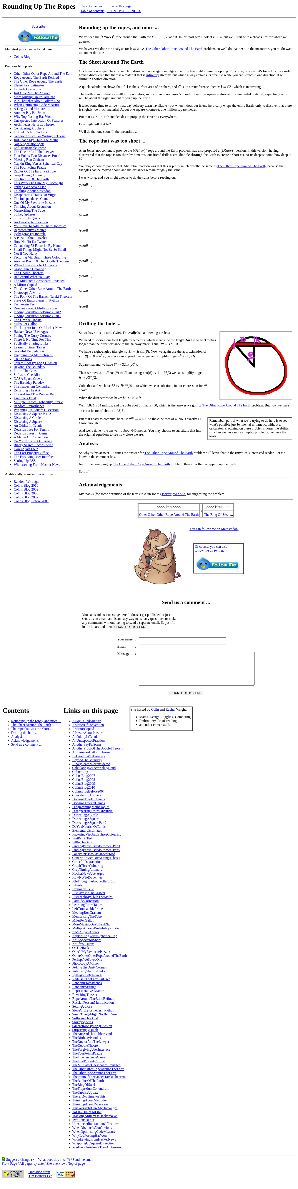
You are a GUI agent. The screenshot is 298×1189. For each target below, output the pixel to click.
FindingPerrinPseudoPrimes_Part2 (96, 856)
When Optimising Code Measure (37, 105)
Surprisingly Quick (27, 218)
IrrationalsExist (83, 895)
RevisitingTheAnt (84, 1001)
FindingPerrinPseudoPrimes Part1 (37, 316)
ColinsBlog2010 (83, 794)
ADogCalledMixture (86, 727)
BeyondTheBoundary (87, 766)
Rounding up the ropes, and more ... (36, 727)
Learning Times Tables (29, 347)
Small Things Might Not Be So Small (40, 249)
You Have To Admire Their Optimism (40, 226)
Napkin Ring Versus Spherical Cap (38, 163)
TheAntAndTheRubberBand (92, 1040)
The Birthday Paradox (29, 382)
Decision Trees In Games (31, 433)
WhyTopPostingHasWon (89, 1142)
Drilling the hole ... (24, 739)
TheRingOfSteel (83, 1091)
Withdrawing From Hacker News (37, 464)
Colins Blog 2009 (26, 489)
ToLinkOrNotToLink (87, 1118)
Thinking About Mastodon (32, 191)
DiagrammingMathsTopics (90, 813)
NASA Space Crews (28, 378)
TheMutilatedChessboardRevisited (96, 1071)
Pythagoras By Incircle (30, 234)
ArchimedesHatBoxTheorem (92, 759)
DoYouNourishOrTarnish (89, 833)
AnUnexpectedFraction (88, 747)
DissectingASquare (85, 825)
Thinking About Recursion (32, 206)
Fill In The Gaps (25, 371)
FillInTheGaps (82, 849)
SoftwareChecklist (85, 1024)
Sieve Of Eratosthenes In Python (36, 300)
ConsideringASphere (86, 802)
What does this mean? (53, 1166)
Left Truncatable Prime (30, 148)
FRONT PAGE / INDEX (124, 11)
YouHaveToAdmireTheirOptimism (96, 1154)
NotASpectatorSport (86, 946)
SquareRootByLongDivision (92, 1032)
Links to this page (119, 6)
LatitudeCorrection (85, 907)
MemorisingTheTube (87, 923)
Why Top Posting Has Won (33, 116)
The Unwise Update (28, 320)
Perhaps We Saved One (30, 187)
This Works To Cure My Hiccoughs (38, 183)
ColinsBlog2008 (83, 786)
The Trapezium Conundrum (33, 386)
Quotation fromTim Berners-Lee (40, 1180)
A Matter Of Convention (31, 437)
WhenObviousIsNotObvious (92, 1134)
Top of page (76, 1170)
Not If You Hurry (26, 253)
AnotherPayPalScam (86, 751)
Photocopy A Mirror (28, 292)
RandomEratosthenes (87, 989)
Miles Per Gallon (25, 324)
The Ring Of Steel (216, 514)
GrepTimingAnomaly (87, 876)
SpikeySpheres (82, 1028)
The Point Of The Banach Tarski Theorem (43, 296)
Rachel (170, 716)
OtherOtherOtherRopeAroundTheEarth (99, 962)
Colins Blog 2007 (26, 497)
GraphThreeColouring (87, 872)
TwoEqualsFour (83, 1126)
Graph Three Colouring (30, 269)
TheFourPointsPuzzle (87, 1060)
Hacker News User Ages (31, 331)
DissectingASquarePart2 (89, 829)
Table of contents (92, 11)
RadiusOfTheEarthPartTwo (91, 985)
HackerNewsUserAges (88, 880)
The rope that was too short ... (32, 735)
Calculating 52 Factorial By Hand (37, 245)
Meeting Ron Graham (29, 159)
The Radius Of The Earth (31, 179)
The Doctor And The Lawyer (34, 152)
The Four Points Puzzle (30, 167)
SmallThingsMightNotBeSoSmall (95, 1021)
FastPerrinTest (82, 845)
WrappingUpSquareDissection (93, 1150)
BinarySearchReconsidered (91, 770)
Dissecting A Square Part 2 (32, 414)
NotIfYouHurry (83, 950)
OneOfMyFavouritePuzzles (91, 958)
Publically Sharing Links (31, 343)
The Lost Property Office (31, 453)
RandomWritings (84, 993)
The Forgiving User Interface (34, 457)
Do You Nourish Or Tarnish (33, 441)
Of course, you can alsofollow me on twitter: (211, 548)
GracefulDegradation (87, 868)
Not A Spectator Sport (29, 144)
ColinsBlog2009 (83, 790)
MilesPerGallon (83, 927)
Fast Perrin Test (24, 304)
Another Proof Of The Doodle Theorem (41, 261)
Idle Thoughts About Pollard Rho (37, 101)
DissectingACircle (85, 821)
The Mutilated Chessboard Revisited (39, 281)
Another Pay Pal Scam (29, 112)
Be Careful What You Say (32, 277)
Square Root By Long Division (35, 363)
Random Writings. (26, 481)
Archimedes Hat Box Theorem (35, 124)
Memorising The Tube (29, 210)
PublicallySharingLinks (88, 978)
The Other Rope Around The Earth (38, 81)
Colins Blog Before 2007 (31, 501)
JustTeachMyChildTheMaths (92, 903)
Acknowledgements (25, 747)
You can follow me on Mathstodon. (214, 529)
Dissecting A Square (28, 421)
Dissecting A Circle (27, 418)
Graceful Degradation (29, 351)
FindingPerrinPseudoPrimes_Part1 (96, 852)
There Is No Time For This (32, 339)
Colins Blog (22, 56)
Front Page (9, 1170)
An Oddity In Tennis (28, 425)
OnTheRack (80, 954)
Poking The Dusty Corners (32, 335)
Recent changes (91, 6)
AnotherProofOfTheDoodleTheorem (97, 755)
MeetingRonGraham (86, 919)
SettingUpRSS (82, 1013)
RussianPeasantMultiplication (93, 1009)
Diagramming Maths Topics (33, 355)
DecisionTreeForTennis (88, 806)
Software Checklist (27, 374)
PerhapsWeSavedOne (87, 966)
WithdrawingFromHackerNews (94, 1146)
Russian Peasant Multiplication (35, 308)
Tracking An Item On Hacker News (38, 328)
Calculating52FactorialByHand (94, 774)
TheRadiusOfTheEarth (88, 1087)
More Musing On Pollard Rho (34, 97)
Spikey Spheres (24, 214)
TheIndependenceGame (88, 1064)
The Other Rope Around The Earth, (241, 166)
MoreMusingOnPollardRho (91, 931)
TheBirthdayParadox (86, 1044)
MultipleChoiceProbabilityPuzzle (95, 935)
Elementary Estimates (29, 85)
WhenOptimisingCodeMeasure (93, 1138)
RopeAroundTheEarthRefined (93, 1005)
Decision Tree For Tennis (31, 429)
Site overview (55, 1170)
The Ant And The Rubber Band (35, 394)
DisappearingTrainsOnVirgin (92, 817)
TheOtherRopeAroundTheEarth (94, 1079)
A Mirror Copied (25, 285)
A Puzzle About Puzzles (30, 238)
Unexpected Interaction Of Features (38, 120)
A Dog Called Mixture (29, 109)
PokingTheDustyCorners (89, 974)
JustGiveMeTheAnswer (88, 899)
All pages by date (31, 1170)
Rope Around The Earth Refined (36, 77)
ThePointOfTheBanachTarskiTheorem (99, 1083)
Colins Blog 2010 (26, 485)
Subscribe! (39, 26)
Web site (179, 494)
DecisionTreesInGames (88, 809)
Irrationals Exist (25, 398)
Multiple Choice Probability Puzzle (38, 402)
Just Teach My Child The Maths (36, 140)
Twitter (166, 494)
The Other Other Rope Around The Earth (42, 288)
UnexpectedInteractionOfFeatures (95, 1130)
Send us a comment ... (26, 751)
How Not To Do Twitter (30, 242)
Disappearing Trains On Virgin (35, 195)
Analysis (17, 743)
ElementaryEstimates (87, 837)
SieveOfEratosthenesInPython (93, 1017)
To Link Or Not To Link (30, 132)
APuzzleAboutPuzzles (87, 739)
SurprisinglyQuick (85, 1036)
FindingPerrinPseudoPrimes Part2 (37, 312)
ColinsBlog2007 (83, 782)
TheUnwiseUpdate (85, 1099)
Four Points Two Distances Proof (37, 156)
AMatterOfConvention (88, 731)
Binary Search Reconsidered (33, 445)
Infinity (77, 892)
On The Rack (23, 359)
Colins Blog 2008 (26, 493)
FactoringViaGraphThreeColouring (96, 841)
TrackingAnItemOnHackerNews (94, 1122)
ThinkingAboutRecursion (90, 1111)
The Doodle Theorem (28, 273)
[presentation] (107, 37)
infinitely (152, 75)
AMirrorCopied (83, 735)
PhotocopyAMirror (85, 970)
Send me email (83, 1166)
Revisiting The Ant (27, 390)
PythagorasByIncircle (87, 981)
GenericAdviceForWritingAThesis (96, 864)
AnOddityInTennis (85, 743)
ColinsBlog (80, 778)
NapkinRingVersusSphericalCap (94, 942)
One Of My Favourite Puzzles (34, 202)
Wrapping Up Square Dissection (36, 410)
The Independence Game (31, 199)
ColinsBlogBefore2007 (88, 798)
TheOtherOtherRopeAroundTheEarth (98, 1075)
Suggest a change (18, 1166)
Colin (155, 716)
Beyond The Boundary (29, 367)
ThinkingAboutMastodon (90, 1107)
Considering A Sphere (29, 128)
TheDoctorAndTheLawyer (90, 1048)
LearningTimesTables (87, 911)
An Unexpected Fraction (31, 222)
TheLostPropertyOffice (88, 1068)
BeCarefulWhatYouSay (88, 762)
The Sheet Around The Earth (31, 731)
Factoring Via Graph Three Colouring (40, 257)
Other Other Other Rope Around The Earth (43, 73)
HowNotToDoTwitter (87, 884)
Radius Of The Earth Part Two (35, 171)
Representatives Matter (30, 230)
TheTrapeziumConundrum (90, 1095)
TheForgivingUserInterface (91, 1056)
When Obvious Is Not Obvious (35, 265)
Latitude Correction (27, 89)
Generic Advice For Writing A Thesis (39, 136)
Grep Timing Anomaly (29, 175)
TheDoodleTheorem (86, 1052)
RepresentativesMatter (87, 997)
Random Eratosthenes (29, 406)
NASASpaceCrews (85, 938)
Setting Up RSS (25, 461)
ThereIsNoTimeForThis (88, 1103)
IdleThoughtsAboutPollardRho (93, 888)
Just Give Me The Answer (32, 93)
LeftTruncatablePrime (87, 915)
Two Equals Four (26, 449)
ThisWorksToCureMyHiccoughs (94, 1114)
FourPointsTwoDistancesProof (93, 860)
